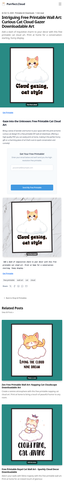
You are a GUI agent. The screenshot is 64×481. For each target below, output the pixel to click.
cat (27, 280)
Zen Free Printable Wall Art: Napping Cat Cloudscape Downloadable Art (29, 386)
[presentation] (32, 176)
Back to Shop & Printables (15, 298)
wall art (20, 280)
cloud (33, 280)
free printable (9, 280)
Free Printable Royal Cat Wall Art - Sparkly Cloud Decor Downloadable (30, 470)
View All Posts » (8, 312)
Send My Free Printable (32, 187)
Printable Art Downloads (24, 13)
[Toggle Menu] (60, 4)
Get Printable (8, 112)
